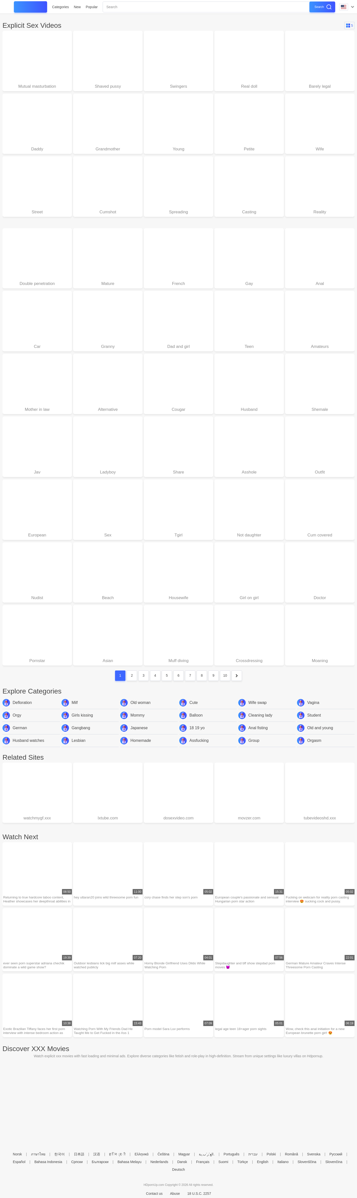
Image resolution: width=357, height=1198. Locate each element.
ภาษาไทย (38, 1154)
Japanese (139, 735)
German (20, 735)
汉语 (96, 1154)
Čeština (163, 1154)
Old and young (320, 735)
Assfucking (198, 748)
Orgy (17, 722)
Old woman (140, 710)
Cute (193, 710)
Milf (75, 710)
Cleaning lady (260, 722)
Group (253, 748)
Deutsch (178, 1169)
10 (225, 683)
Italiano (283, 1162)
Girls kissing (82, 722)
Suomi (223, 1162)
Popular (92, 7)
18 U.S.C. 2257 (199, 1194)
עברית (253, 1154)
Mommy (137, 722)
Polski (271, 1154)
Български (100, 1162)
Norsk (17, 1154)
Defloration (22, 710)
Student (314, 722)
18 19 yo (197, 735)
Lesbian (79, 748)
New (77, 7)
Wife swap (257, 710)
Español (19, 1162)
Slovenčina (333, 1162)
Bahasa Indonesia (48, 1162)
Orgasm (314, 748)
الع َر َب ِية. (206, 1154)
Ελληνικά (142, 1154)
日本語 (79, 1154)
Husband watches (28, 748)
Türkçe (242, 1162)
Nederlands (159, 1162)
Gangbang (81, 735)
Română (291, 1154)
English (262, 1162)
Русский (335, 1154)
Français (202, 1162)
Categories (60, 7)
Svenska (314, 1154)
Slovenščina (307, 1162)
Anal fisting (258, 735)
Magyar (184, 1154)
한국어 (59, 1154)
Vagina (313, 710)
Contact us (154, 1194)
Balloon (196, 722)
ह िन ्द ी (117, 1154)
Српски (77, 1162)
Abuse (175, 1194)
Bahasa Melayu (130, 1162)
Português (231, 1154)
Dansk (182, 1162)
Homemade (140, 748)
